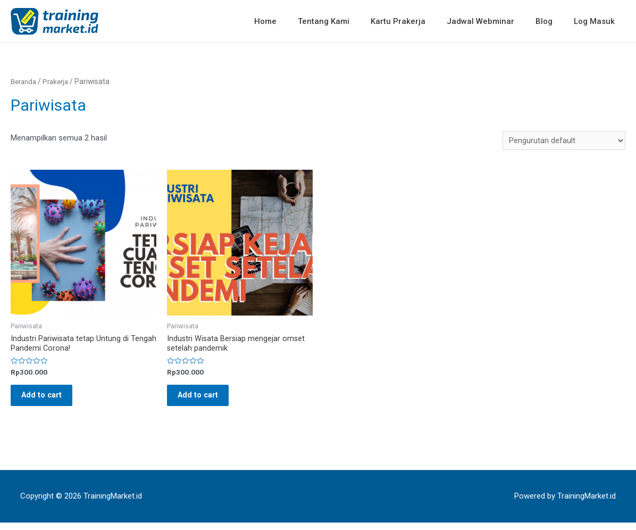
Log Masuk (596, 21)
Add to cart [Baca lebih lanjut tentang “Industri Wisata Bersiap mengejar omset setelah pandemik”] (204, 399)
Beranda (24, 81)
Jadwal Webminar (494, 21)
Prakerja (59, 81)
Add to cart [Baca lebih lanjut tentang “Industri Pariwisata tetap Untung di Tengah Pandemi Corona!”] (48, 399)
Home (294, 21)
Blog (551, 21)
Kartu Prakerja (416, 21)
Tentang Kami (347, 21)
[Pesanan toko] (563, 141)
